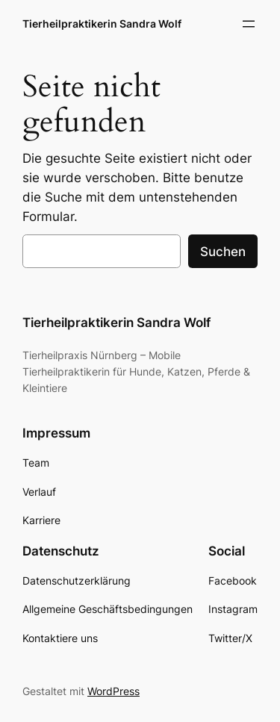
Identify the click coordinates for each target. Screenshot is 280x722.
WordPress (113, 691)
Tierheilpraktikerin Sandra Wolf (101, 23)
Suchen (223, 251)
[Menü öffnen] (249, 24)
